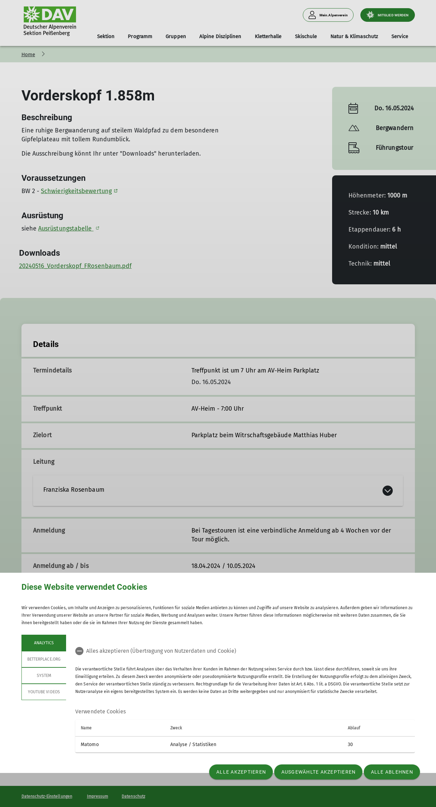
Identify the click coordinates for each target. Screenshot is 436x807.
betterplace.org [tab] (44, 659)
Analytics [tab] (43, 642)
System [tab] (43, 675)
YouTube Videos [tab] (44, 692)
